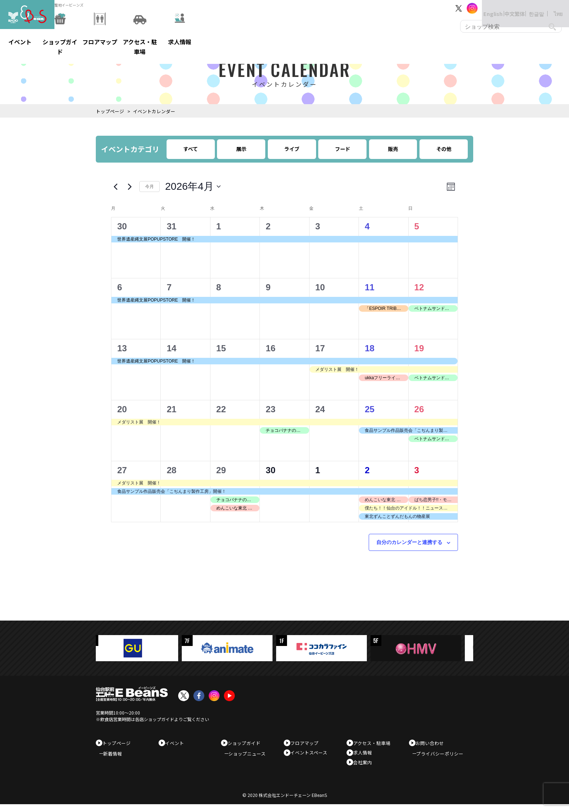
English (485, 8)
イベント (177, 743)
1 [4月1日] (218, 226)
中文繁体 (507, 8)
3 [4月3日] (317, 226)
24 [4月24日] (320, 409)
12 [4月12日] (419, 287)
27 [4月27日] (122, 470)
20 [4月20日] (122, 409)
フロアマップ (307, 743)
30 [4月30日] (270, 470)
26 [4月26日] (419, 409)
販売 (393, 148)
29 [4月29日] (221, 470)
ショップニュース (250, 756)
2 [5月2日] (367, 470)
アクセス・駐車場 (374, 743)
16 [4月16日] (270, 348)
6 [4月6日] (119, 287)
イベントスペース (311, 754)
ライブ (291, 148)
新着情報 (116, 756)
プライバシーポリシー (443, 756)
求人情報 (365, 754)
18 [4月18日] (369, 348)
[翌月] (129, 186)
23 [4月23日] (270, 409)
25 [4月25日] (369, 409)
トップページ (110, 111)
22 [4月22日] (221, 409)
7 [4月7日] (169, 287)
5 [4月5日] (416, 226)
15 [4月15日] (221, 348)
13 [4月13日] (122, 348)
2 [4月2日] (268, 226)
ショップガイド (246, 743)
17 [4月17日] (320, 348)
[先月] (115, 186)
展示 (241, 148)
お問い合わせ (432, 743)
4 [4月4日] (367, 226)
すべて (190, 148)
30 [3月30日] (122, 226)
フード (342, 148)
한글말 (529, 8)
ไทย (551, 8)
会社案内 (365, 765)
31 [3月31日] (171, 226)
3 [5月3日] (416, 470)
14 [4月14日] (171, 348)
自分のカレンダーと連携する (409, 542)
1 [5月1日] (317, 470)
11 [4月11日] (369, 287)
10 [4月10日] (320, 287)
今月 (149, 186)
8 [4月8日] (218, 287)
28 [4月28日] (171, 470)
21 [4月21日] (171, 409)
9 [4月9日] (268, 287)
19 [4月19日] (419, 348)
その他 (443, 148)
